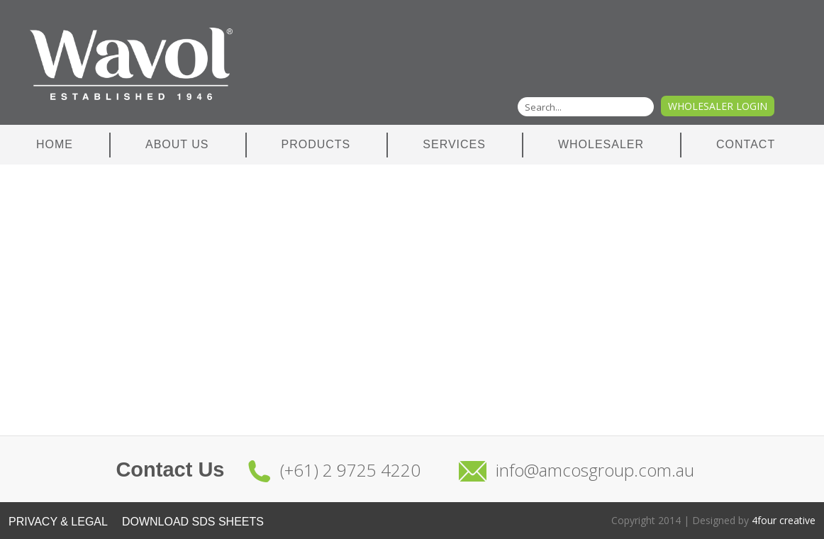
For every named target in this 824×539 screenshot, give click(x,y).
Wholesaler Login (717, 106)
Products (316, 144)
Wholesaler (601, 144)
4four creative (783, 520)
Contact (745, 144)
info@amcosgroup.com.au (595, 470)
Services (454, 144)
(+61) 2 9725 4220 (350, 470)
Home (54, 144)
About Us (177, 144)
